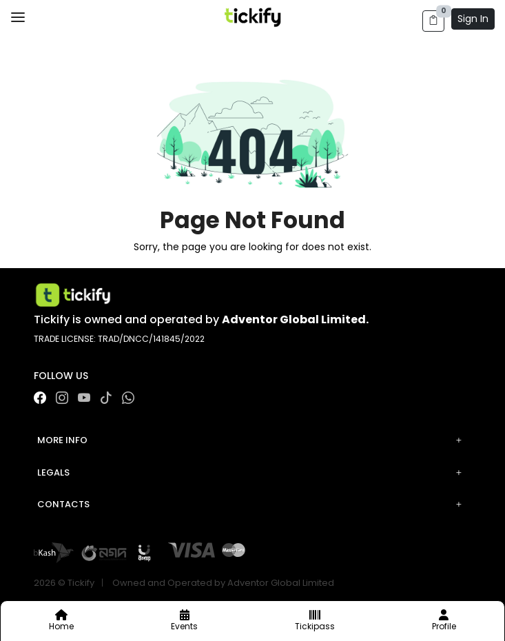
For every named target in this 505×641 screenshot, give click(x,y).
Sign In (472, 19)
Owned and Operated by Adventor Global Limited (223, 582)
